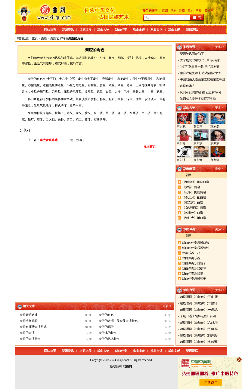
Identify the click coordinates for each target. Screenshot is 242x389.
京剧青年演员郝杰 (205, 160)
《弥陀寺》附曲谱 (194, 218)
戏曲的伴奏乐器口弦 (195, 242)
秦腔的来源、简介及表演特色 (118, 320)
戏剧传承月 (187, 86)
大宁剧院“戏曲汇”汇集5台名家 (200, 60)
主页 (35, 38)
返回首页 (150, 146)
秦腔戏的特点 (108, 332)
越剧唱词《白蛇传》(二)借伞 (199, 303)
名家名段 (85, 29)
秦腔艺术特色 (59, 38)
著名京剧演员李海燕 (206, 126)
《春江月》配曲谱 (194, 197)
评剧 (173, 10)
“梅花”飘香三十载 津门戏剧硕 (199, 66)
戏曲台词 (156, 29)
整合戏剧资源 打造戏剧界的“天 (200, 73)
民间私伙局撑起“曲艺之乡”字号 (200, 92)
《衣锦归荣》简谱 (194, 207)
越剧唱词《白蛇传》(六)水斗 (199, 322)
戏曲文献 (174, 29)
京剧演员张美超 (220, 160)
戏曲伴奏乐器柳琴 (194, 268)
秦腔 (44, 38)
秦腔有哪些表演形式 (33, 326)
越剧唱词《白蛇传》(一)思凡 (199, 309)
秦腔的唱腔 (106, 326)
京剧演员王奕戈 (220, 143)
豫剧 (190, 10)
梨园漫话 (192, 29)
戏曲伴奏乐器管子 (194, 278)
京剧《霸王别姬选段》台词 (198, 316)
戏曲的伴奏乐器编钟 (195, 247)
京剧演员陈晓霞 (187, 160)
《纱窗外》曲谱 (192, 212)
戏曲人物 (103, 29)
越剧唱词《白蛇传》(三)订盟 (199, 296)
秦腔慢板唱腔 (29, 320)
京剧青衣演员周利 (189, 143)
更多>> (219, 47)
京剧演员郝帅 (202, 143)
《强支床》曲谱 (192, 202)
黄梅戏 (209, 10)
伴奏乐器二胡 (191, 253)
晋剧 (182, 10)
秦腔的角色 (106, 314)
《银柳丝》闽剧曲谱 (195, 182)
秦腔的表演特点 (30, 338)
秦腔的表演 (27, 332)
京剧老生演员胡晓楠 (223, 126)
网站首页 (50, 29)
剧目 (189, 175)
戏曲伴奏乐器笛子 (194, 263)
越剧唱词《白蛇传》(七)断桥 (199, 341)
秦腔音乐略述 (49, 140)
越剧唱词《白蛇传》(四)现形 (199, 335)
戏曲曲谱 (139, 29)
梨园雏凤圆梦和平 (192, 53)
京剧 (165, 10)
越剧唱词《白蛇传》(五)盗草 (199, 329)
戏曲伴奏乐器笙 (192, 273)
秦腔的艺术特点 (109, 338)
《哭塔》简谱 (191, 187)
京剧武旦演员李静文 (190, 126)
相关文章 (29, 306)
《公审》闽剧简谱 (194, 192)
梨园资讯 (68, 29)
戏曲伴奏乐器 (191, 258)
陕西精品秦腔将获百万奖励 (198, 98)
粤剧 (199, 10)
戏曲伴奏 (121, 29)
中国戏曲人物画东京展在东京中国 (202, 79)
